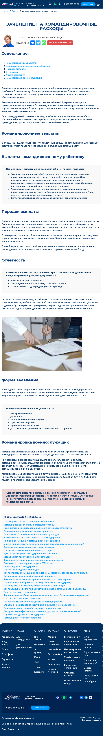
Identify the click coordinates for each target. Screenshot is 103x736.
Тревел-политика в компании (19, 592)
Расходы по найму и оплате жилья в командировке (31, 537)
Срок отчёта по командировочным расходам (27, 550)
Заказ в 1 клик (88, 4)
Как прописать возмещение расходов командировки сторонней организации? (46, 572)
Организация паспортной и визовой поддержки (29, 576)
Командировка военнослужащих (24, 77)
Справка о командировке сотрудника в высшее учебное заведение (40, 604)
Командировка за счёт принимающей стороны (29, 524)
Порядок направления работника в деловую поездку (32, 608)
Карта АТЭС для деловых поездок (21, 569)
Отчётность (12, 72)
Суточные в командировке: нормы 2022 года (27, 563)
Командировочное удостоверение (22, 617)
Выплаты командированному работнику (28, 66)
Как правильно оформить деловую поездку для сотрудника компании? (42, 611)
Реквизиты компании (62, 723)
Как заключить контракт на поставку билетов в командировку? (38, 582)
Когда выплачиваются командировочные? (26, 556)
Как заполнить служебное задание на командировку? (32, 601)
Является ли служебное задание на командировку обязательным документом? (46, 595)
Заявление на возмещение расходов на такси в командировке (37, 579)
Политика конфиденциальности (18, 718)
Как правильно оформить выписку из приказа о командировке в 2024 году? (44, 588)
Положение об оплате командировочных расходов (31, 534)
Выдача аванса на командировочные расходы (28, 547)
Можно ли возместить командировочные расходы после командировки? (43, 543)
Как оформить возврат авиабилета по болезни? (29, 521)
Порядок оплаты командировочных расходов (28, 531)
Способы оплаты (10, 729)
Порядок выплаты (16, 68)
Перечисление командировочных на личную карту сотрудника (37, 527)
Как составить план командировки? (22, 598)
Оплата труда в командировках (20, 566)
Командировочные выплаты (21, 62)
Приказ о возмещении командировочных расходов (31, 540)
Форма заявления (15, 74)
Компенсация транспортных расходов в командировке (33, 560)
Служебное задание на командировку (24, 614)
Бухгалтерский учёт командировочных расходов (30, 553)
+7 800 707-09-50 (71, 4)
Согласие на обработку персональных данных (26, 723)
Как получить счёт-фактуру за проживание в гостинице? (34, 585)
